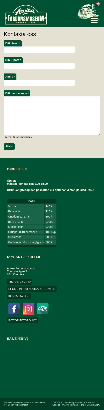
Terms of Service (86, 405)
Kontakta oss (18, 296)
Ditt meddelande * (17, 93)
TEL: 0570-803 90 (19, 281)
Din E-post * (13, 60)
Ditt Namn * (12, 43)
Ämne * (10, 76)
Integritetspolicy (22, 320)
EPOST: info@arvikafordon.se (31, 288)
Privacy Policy (67, 405)
